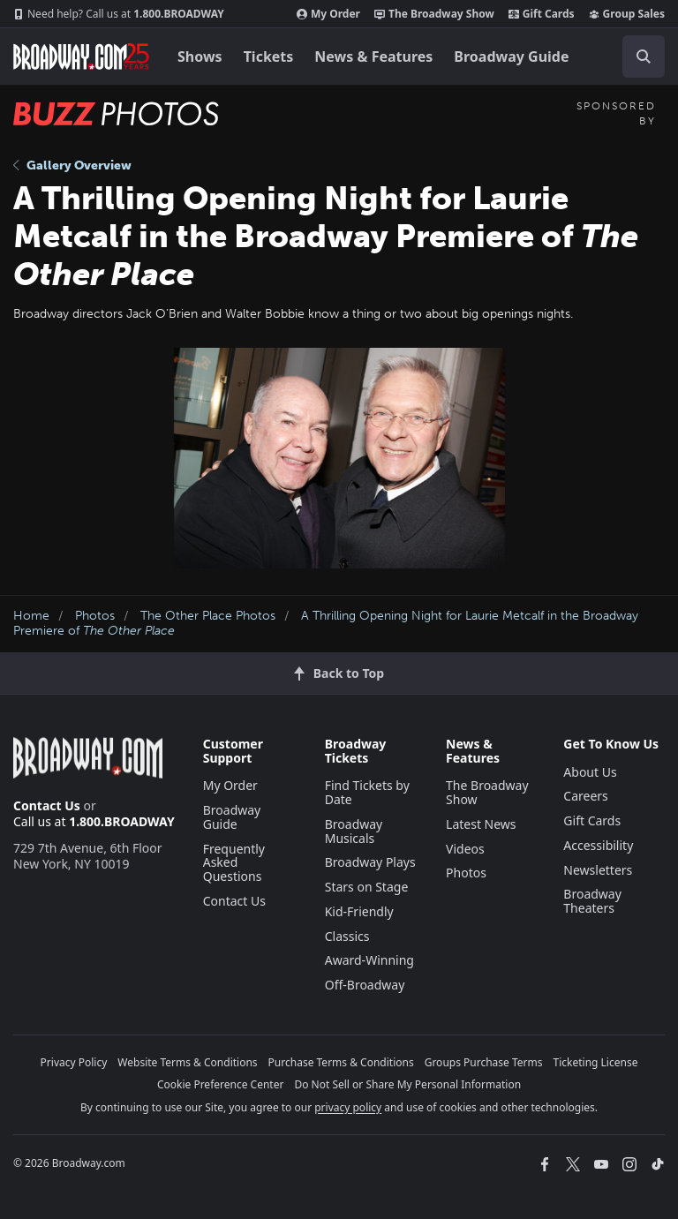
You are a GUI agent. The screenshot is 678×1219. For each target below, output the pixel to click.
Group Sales (627, 14)
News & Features (373, 56)
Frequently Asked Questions (234, 862)
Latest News (481, 824)
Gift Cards (541, 14)
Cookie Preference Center (220, 1084)
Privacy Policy (74, 1062)
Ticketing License (596, 1062)
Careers (585, 795)
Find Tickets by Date (367, 792)
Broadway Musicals (354, 831)
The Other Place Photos (207, 615)
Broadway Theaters (592, 900)
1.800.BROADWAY (118, 14)
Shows (199, 56)
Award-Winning (369, 960)
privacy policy (347, 1107)
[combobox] (636, 56)
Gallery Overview (72, 165)
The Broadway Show (434, 14)
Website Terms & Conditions (187, 1062)
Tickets (269, 56)
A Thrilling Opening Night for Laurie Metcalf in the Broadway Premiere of (325, 623)
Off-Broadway (365, 984)
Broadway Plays (370, 862)
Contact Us (46, 805)
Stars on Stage (367, 886)
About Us (589, 772)
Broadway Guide (511, 56)
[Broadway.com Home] (81, 56)
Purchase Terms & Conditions (341, 1062)
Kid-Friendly (359, 911)
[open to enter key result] (643, 56)
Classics (347, 936)
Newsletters (597, 870)
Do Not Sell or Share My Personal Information (407, 1084)
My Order (328, 14)
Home (31, 615)
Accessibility (598, 845)
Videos (465, 848)
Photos (95, 615)
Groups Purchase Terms (484, 1062)
